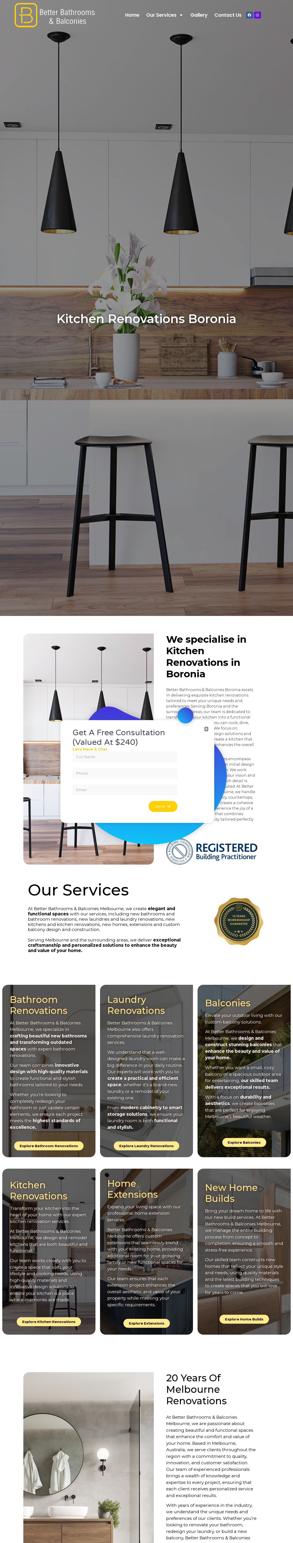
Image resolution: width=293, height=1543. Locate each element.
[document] (146, 771)
